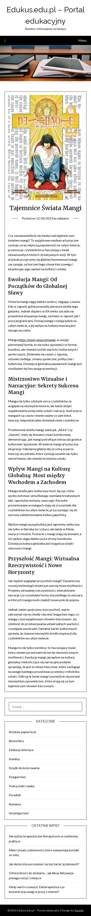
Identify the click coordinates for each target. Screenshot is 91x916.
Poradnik (15, 795)
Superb (79, 910)
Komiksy (14, 759)
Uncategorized (18, 813)
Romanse (15, 804)
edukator (63, 218)
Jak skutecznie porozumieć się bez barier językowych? (44, 864)
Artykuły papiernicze (22, 732)
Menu (82, 40)
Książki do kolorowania (24, 768)
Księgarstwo (17, 777)
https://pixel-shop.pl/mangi (37, 340)
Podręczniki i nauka (21, 786)
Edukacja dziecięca (21, 750)
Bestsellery (16, 741)
